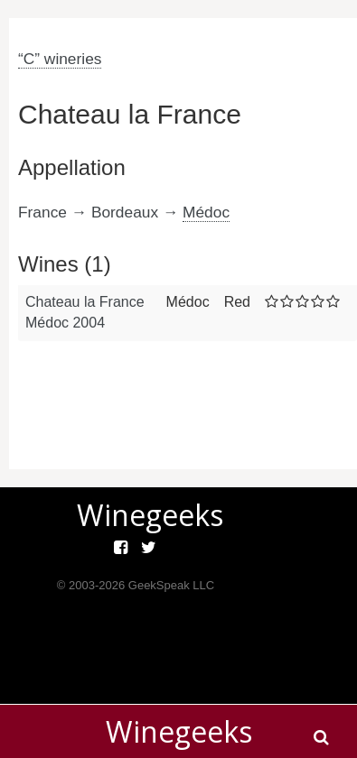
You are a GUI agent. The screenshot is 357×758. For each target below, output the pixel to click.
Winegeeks (179, 731)
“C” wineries (59, 59)
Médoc (206, 212)
